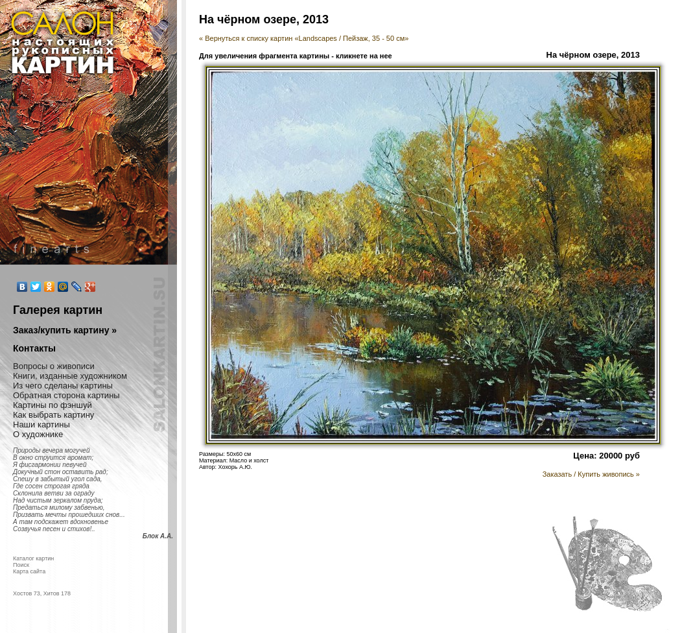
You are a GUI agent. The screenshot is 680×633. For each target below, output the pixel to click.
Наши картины (41, 424)
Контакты (34, 348)
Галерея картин (57, 310)
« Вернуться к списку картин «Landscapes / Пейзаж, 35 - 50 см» (303, 38)
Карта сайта (29, 571)
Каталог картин (33, 558)
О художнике (38, 434)
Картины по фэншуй (52, 405)
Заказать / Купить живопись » (591, 474)
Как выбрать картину (53, 415)
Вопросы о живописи (54, 366)
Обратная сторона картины (66, 395)
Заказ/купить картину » (65, 330)
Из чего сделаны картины (63, 385)
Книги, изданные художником (70, 376)
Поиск (21, 565)
